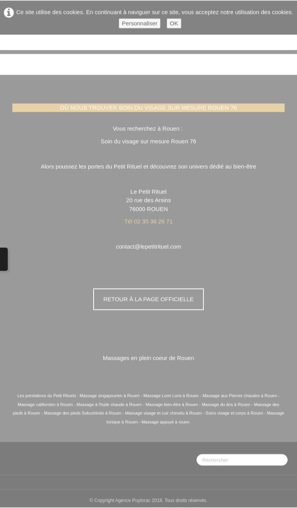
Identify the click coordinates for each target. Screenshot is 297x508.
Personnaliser (139, 23)
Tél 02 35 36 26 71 (148, 221)
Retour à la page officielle (148, 299)
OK (174, 23)
